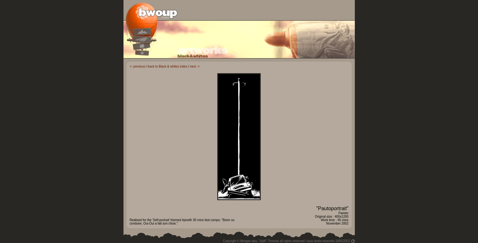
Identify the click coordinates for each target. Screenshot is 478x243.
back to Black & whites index (168, 66)
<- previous (137, 66)
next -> (195, 66)
